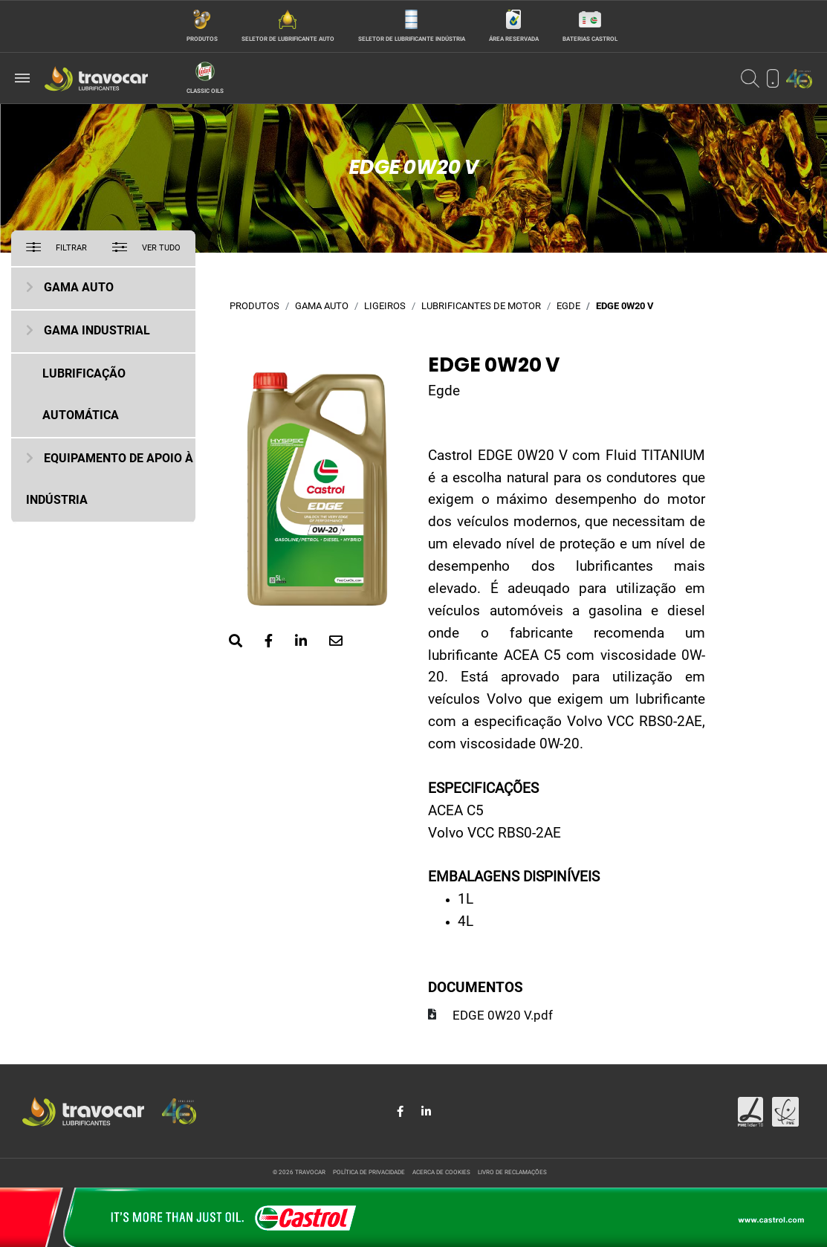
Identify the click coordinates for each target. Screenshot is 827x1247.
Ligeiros (385, 306)
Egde (568, 306)
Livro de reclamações (512, 1173)
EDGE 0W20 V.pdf (503, 1016)
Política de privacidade (369, 1173)
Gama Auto (79, 288)
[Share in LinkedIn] (426, 1111)
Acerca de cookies (441, 1173)
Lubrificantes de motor (481, 306)
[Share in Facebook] (401, 1111)
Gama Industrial (97, 331)
